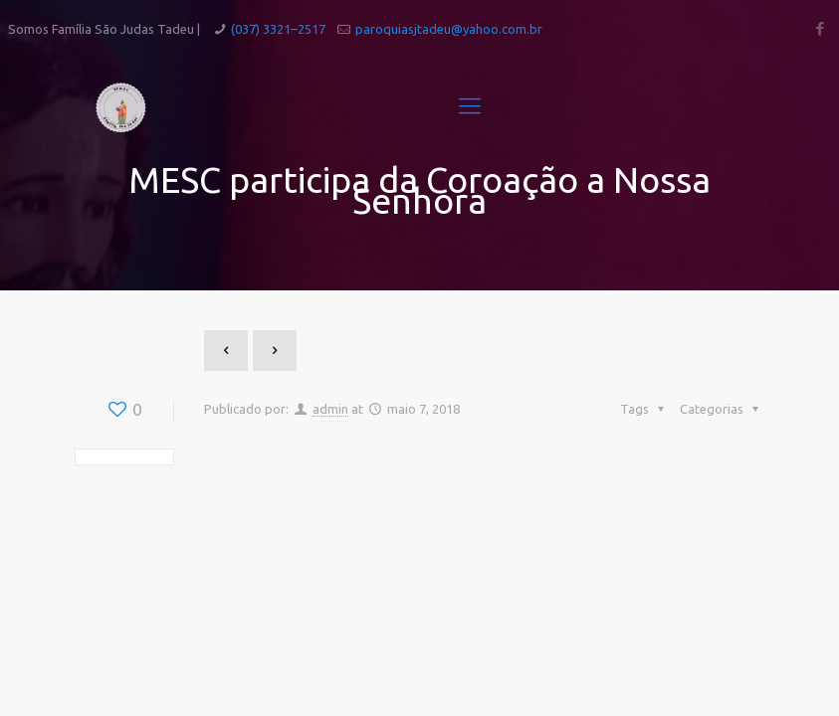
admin (330, 409)
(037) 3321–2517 (278, 29)
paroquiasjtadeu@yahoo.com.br (448, 29)
